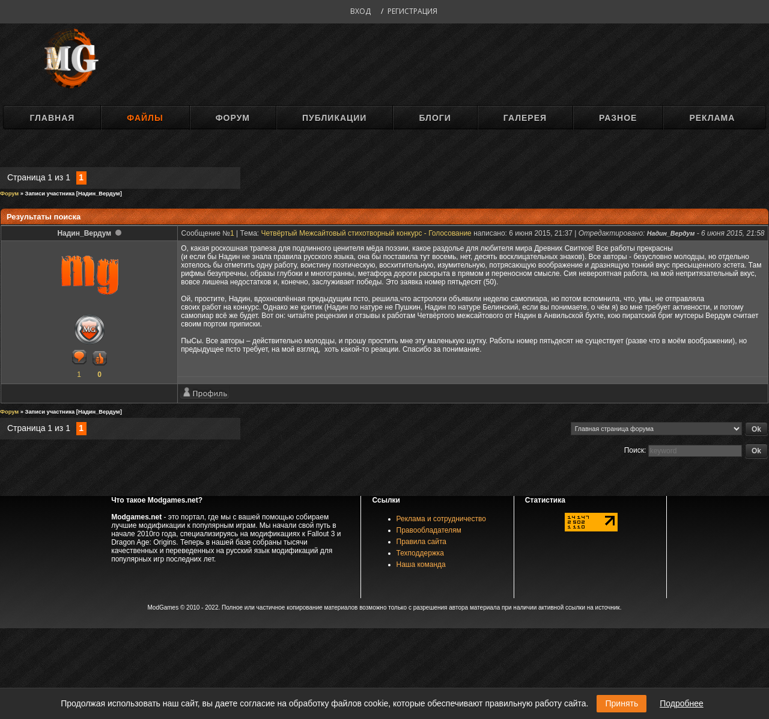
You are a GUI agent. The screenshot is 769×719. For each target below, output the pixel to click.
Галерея (525, 118)
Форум (233, 118)
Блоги (435, 118)
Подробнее (682, 703)
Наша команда (421, 564)
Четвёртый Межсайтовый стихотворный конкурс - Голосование (366, 233)
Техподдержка (421, 553)
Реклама (712, 118)
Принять (621, 703)
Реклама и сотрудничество (441, 519)
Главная (51, 118)
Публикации (334, 118)
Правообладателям (429, 530)
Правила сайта (421, 541)
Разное (618, 118)
